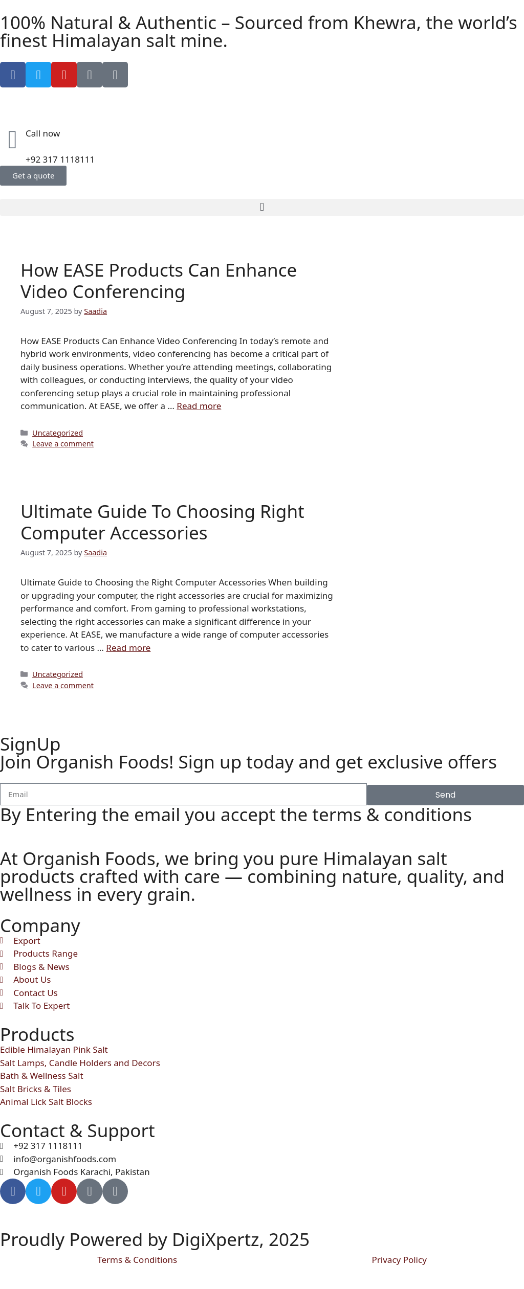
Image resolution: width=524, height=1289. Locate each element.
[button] (262, 207)
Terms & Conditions (137, 1259)
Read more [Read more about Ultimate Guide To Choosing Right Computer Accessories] (128, 647)
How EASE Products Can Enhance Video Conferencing (158, 280)
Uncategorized (57, 433)
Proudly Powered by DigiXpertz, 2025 (155, 1239)
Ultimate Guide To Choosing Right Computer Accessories (162, 522)
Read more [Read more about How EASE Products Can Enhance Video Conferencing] (199, 406)
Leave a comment (63, 443)
